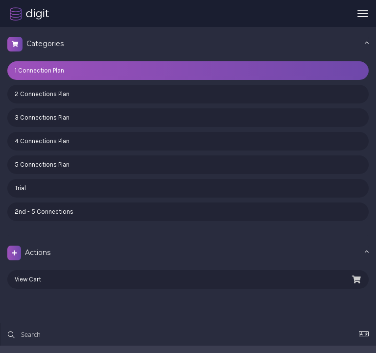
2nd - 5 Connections (44, 211)
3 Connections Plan (42, 117)
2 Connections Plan (42, 94)
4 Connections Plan (42, 141)
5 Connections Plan (42, 164)
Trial (20, 188)
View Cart (188, 279)
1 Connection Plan (39, 70)
